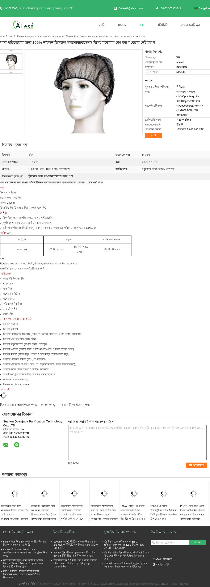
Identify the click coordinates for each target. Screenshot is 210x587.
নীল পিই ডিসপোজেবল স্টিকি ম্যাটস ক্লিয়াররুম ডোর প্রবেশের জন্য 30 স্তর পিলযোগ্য (21, 574)
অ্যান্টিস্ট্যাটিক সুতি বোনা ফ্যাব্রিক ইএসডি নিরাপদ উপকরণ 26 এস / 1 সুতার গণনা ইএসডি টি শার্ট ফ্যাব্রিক (23, 563)
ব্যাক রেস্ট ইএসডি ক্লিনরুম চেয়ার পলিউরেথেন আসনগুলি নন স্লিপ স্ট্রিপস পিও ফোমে (25, 552)
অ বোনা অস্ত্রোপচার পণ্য (21, 405)
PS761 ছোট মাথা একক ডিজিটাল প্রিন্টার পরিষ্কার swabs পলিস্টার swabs (192, 510)
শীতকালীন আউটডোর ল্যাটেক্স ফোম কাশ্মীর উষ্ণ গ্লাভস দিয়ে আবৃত (103, 510)
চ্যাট (153, 135)
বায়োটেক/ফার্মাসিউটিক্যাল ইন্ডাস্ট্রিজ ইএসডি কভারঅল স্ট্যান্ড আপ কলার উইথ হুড (125, 565)
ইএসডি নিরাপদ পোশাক (120, 532)
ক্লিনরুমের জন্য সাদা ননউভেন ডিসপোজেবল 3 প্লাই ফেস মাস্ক (14, 510)
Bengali (204, 8)
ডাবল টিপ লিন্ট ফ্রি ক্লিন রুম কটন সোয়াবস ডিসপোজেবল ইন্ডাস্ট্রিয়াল (43, 510)
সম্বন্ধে (122, 25)
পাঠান (197, 542)
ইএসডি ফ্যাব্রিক (64, 532)
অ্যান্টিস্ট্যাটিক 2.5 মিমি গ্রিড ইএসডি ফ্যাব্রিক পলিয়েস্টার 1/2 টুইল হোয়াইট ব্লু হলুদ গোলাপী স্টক (75, 563)
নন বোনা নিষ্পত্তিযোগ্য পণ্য (74, 405)
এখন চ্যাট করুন (192, 25)
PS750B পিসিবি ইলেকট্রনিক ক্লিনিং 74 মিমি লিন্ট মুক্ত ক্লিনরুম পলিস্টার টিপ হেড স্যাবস (163, 512)
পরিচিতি (162, 25)
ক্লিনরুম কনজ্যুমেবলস (28, 36)
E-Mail (157, 559)
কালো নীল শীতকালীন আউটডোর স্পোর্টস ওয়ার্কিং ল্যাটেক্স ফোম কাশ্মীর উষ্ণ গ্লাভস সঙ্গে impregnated (72, 514)
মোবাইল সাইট (160, 564)
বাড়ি (102, 25)
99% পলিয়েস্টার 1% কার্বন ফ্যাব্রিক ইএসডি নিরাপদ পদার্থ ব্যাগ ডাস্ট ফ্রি (24, 543)
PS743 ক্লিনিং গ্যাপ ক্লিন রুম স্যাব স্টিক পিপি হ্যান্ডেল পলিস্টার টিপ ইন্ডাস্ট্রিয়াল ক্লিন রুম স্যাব (133, 512)
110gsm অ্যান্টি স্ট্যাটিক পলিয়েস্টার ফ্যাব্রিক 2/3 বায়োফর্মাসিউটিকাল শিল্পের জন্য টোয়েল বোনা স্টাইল (76, 544)
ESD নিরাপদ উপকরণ (18, 532)
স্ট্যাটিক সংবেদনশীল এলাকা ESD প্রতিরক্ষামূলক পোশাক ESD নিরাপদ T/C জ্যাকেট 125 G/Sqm (124, 544)
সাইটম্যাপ (168, 559)
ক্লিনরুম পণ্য (47, 405)
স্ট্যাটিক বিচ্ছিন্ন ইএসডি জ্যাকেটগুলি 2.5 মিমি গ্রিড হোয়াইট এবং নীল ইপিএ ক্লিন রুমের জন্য (126, 555)
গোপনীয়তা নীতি (27, 583)
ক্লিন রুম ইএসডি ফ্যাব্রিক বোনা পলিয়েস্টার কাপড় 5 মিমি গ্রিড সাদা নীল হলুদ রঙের (75, 554)
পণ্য (141, 25)
